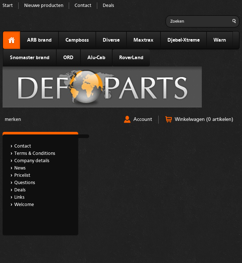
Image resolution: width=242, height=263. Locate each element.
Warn (219, 40)
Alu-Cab (96, 57)
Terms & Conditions (34, 153)
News (20, 168)
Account (142, 119)
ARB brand (39, 40)
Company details (31, 161)
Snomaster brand (29, 57)
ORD (68, 57)
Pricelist (22, 175)
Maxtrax (143, 40)
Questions (24, 182)
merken (13, 119)
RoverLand (131, 57)
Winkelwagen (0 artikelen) (204, 119)
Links (19, 197)
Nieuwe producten (43, 5)
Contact (83, 5)
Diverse (111, 40)
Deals (108, 5)
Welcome (24, 204)
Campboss (77, 40)
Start (8, 5)
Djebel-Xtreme (183, 40)
